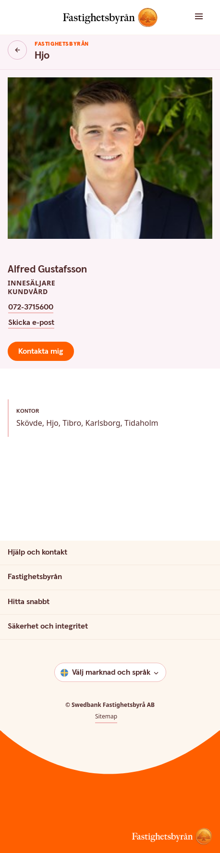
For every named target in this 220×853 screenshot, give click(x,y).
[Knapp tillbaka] (17, 50)
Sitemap (106, 716)
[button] (201, 17)
